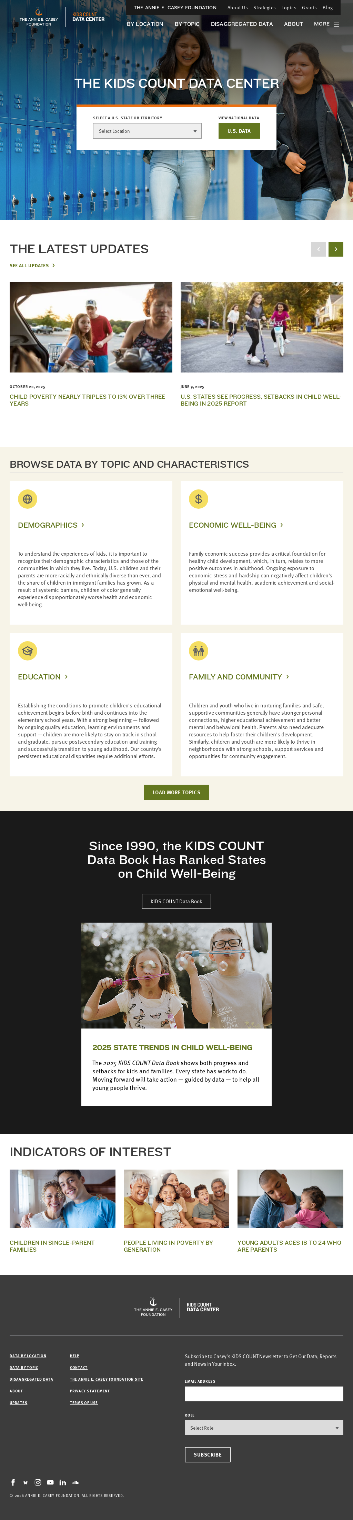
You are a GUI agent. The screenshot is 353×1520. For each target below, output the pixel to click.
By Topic (187, 24)
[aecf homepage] (38, 17)
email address (200, 1381)
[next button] (336, 249)
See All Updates (29, 265)
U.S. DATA (239, 131)
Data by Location (28, 1355)
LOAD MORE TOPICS (177, 792)
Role (190, 1415)
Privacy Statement (90, 1390)
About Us (238, 7)
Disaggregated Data (242, 24)
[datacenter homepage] (88, 17)
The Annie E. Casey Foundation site (106, 1379)
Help (74, 1355)
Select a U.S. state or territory (127, 118)
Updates (18, 1402)
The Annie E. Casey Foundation (175, 7)
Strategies (264, 7)
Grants (309, 7)
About (293, 24)
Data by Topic (24, 1367)
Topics (289, 7)
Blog (328, 7)
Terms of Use (84, 1402)
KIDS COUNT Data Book (176, 901)
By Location (145, 24)
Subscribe (208, 1454)
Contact (79, 1367)
